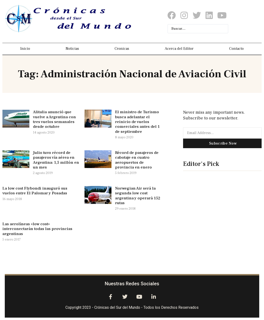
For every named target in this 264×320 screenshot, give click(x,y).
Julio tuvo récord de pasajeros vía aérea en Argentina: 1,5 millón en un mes (56, 160)
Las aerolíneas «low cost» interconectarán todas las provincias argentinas (37, 228)
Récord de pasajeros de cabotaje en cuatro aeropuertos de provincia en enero (136, 160)
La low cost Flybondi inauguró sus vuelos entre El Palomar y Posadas (34, 191)
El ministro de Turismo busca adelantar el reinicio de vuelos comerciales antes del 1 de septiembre (137, 121)
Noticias (72, 48)
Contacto (236, 48)
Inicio (25, 48)
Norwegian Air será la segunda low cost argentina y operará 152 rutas (137, 196)
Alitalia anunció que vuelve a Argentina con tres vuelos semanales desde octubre (54, 119)
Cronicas (122, 48)
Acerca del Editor (179, 48)
